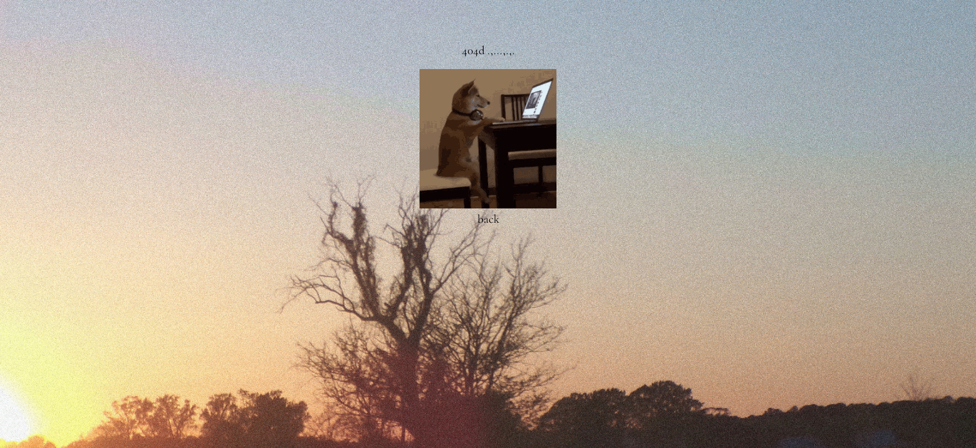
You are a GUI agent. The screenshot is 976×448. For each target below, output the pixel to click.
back (488, 219)
